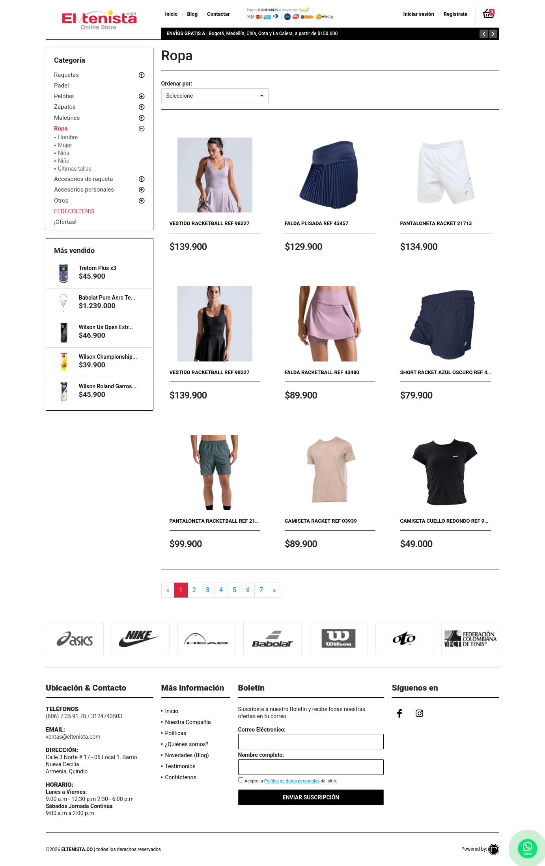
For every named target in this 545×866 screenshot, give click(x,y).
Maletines (67, 117)
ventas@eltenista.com (73, 737)
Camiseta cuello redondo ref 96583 (448, 521)
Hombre (68, 137)
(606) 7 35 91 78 (66, 716)
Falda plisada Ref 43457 (317, 223)
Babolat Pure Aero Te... (107, 297)
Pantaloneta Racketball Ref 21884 (217, 521)
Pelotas (64, 96)
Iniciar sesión (418, 14)
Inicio (171, 14)
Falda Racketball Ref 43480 (322, 372)
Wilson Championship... (108, 357)
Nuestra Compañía (188, 722)
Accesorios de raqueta (83, 179)
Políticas (176, 733)
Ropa (61, 128)
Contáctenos (180, 777)
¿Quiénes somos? (187, 744)
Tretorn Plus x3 (97, 268)
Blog (192, 14)
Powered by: (480, 849)
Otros (61, 200)
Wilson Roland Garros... (108, 386)
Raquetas (66, 74)
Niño (63, 161)
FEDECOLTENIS (74, 211)
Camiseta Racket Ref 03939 (321, 521)
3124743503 (106, 716)
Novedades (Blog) (187, 755)
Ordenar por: (176, 83)
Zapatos (65, 106)
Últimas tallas (74, 169)
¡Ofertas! (65, 221)
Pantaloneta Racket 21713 (436, 223)
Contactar (218, 14)
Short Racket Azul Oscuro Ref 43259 (449, 372)
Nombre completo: (261, 755)
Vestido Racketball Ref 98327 (210, 223)
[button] (215, 96)
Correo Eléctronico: (262, 729)
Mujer (65, 145)
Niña (63, 153)
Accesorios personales (84, 189)
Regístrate (455, 14)
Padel (61, 85)
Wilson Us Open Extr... (106, 327)
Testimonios (180, 766)
